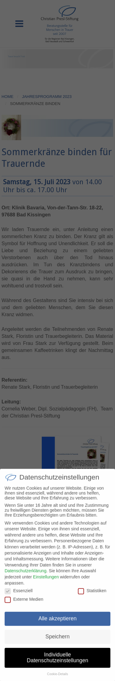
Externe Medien (24, 603)
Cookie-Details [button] (57, 678)
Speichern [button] (57, 641)
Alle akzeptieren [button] (57, 623)
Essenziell (19, 595)
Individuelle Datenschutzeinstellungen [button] (57, 662)
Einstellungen (46, 581)
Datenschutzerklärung (25, 575)
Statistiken (92, 595)
